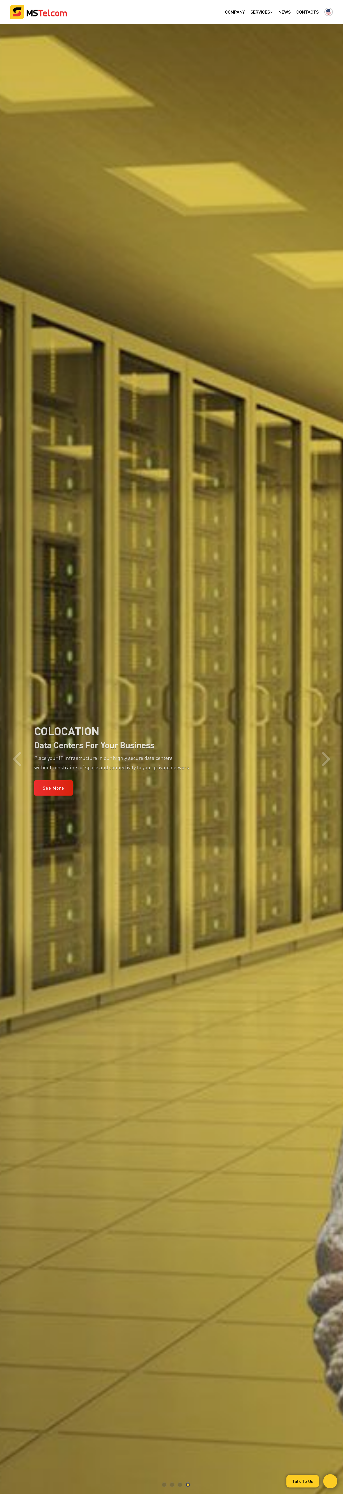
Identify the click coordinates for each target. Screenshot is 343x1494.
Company (235, 12)
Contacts (307, 12)
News (284, 12)
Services (261, 12)
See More (53, 788)
